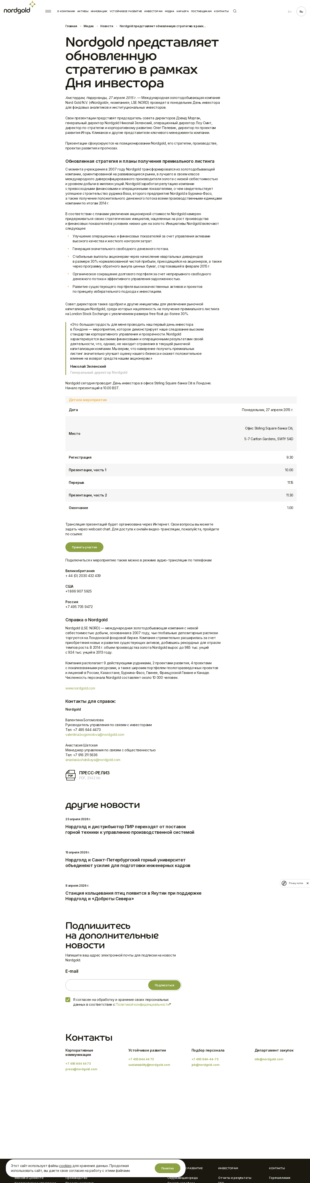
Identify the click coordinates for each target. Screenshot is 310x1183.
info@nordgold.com (269, 1059)
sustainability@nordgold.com (149, 1065)
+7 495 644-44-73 (205, 1059)
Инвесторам (153, 11)
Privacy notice (296, 883)
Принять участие (84, 547)
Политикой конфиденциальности (142, 1004)
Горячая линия (279, 1178)
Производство (76, 1178)
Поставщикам (201, 11)
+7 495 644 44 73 (78, 1063)
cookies (65, 1166)
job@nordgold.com (205, 1065)
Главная (71, 26)
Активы (82, 11)
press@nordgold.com (81, 1069)
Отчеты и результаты (234, 1178)
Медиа (169, 11)
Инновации (99, 11)
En (289, 11)
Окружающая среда (182, 1178)
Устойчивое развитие (126, 11)
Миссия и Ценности (29, 1178)
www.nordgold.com (80, 688)
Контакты (221, 11)
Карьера (183, 11)
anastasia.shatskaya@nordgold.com (92, 760)
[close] (308, 883)
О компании (66, 11)
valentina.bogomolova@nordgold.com (94, 734)
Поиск (234, 11)
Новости (106, 26)
